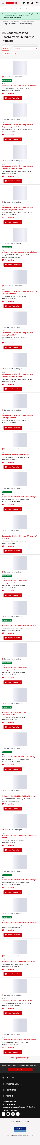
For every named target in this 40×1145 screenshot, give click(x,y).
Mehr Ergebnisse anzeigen (20, 1058)
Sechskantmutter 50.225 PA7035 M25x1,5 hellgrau (19, 497)
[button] (5, 48)
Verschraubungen (27, 22)
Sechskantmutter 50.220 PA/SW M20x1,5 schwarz (19, 796)
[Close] (37, 14)
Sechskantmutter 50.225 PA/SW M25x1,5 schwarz (19, 961)
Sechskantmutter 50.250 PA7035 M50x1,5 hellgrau (19, 922)
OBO (3, 452)
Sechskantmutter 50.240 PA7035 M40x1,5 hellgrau (19, 757)
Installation (15, 22)
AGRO (3, 122)
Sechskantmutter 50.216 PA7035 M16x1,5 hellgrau (19, 252)
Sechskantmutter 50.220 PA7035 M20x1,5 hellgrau (19, 85)
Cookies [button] (26, 1122)
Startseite (5, 22)
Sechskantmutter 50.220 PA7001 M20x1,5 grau (18, 1000)
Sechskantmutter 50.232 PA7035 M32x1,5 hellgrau (19, 625)
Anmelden (20, 1070)
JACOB (3, 83)
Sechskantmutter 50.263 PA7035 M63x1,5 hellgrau (19, 880)
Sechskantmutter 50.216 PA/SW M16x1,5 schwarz (19, 1040)
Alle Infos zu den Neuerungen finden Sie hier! (16, 17)
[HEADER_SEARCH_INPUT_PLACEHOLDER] (20, 9)
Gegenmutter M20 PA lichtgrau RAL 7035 (16, 454)
